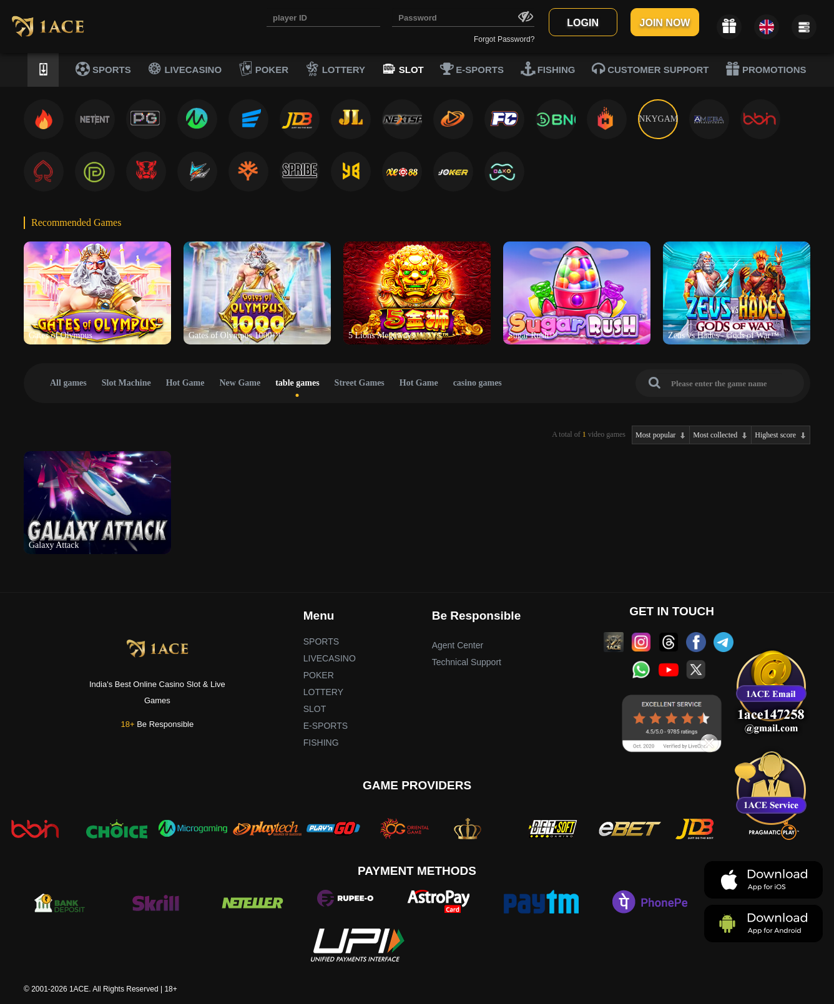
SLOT (403, 68)
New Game (240, 382)
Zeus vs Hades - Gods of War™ (723, 335)
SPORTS (103, 68)
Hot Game (185, 382)
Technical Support (466, 662)
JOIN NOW (665, 22)
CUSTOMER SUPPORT (650, 68)
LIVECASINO (184, 68)
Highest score (775, 435)
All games (68, 382)
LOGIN (583, 22)
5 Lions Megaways (381, 335)
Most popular (655, 435)
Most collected (715, 435)
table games (297, 382)
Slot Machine (126, 382)
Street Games (360, 382)
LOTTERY (335, 68)
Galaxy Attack (54, 545)
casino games (477, 382)
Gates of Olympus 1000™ (234, 335)
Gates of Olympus (60, 335)
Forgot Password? (504, 39)
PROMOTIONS (766, 68)
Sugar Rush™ (532, 335)
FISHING (548, 68)
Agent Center (458, 645)
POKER (263, 68)
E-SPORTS (472, 68)
